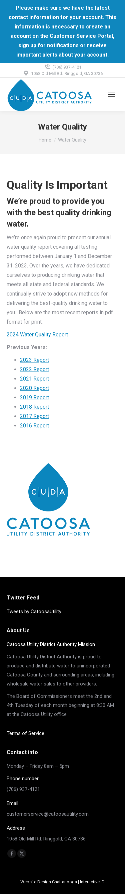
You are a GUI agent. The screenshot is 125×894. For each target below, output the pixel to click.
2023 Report (34, 360)
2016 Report (34, 425)
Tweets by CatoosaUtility (34, 611)
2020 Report (34, 388)
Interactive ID (92, 881)
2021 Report (34, 379)
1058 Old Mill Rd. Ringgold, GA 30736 (46, 839)
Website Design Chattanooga (48, 881)
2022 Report (34, 369)
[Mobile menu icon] (111, 94)
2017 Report (34, 416)
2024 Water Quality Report (37, 334)
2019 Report (34, 397)
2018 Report (34, 407)
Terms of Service (25, 733)
